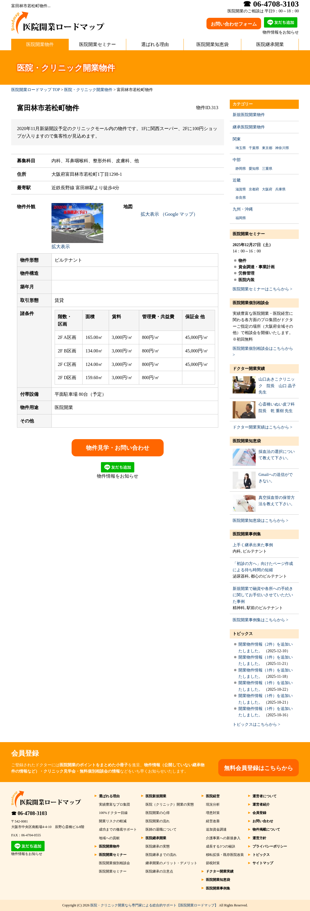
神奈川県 (282, 148)
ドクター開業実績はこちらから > (262, 427)
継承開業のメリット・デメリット (171, 863)
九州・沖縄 (243, 209)
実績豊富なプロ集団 (114, 804)
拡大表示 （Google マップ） (169, 214)
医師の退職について (161, 829)
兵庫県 (280, 189)
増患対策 (213, 813)
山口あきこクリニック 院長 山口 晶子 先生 (277, 385)
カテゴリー (243, 104)
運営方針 (259, 838)
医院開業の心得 (158, 813)
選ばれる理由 (155, 44)
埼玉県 (241, 148)
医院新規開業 (156, 796)
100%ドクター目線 (113, 813)
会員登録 (259, 813)
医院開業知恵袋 (212, 44)
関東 (237, 139)
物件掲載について (266, 829)
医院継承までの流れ (161, 855)
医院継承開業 (270, 44)
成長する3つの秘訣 (220, 846)
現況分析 (213, 804)
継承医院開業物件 (249, 127)
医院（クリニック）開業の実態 (170, 804)
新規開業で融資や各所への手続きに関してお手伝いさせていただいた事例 (263, 595)
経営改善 (213, 821)
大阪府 (267, 189)
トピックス (243, 634)
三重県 (267, 169)
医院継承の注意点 (159, 871)
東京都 (267, 148)
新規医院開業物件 (249, 115)
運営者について (264, 796)
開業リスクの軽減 (113, 821)
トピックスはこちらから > (256, 724)
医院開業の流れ (158, 821)
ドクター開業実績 (249, 368)
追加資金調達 (216, 829)
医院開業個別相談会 (251, 303)
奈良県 (241, 198)
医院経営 (213, 796)
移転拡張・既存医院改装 (225, 855)
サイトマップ (262, 863)
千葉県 (254, 148)
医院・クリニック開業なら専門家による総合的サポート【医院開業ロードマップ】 (154, 905)
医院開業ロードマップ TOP (35, 90)
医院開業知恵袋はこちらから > (260, 520)
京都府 (254, 189)
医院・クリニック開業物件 (88, 90)
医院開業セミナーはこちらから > (262, 289)
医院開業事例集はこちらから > (260, 620)
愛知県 (254, 169)
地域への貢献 (109, 838)
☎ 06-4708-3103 (29, 813)
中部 (237, 160)
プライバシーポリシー (269, 846)
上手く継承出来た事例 (253, 545)
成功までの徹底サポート (118, 829)
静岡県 (241, 169)
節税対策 (213, 863)
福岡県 (241, 218)
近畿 (237, 180)
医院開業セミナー (97, 44)
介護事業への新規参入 (223, 838)
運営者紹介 (261, 804)
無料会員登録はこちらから (258, 768)
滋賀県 (241, 189)
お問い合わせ (262, 821)
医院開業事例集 (247, 534)
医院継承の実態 (158, 846)
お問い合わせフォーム (234, 24)
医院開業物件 (40, 44)
